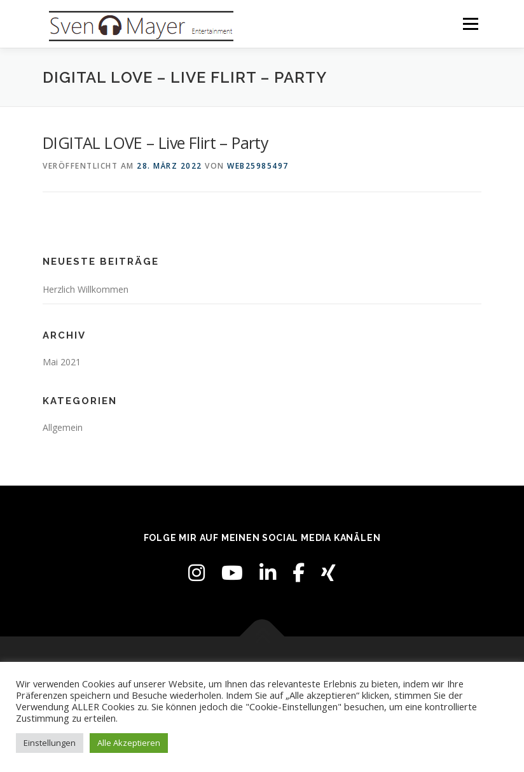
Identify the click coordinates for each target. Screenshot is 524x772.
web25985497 (258, 165)
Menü (470, 23)
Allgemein (63, 427)
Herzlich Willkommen (85, 289)
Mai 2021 (62, 362)
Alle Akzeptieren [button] (128, 742)
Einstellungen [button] (50, 742)
